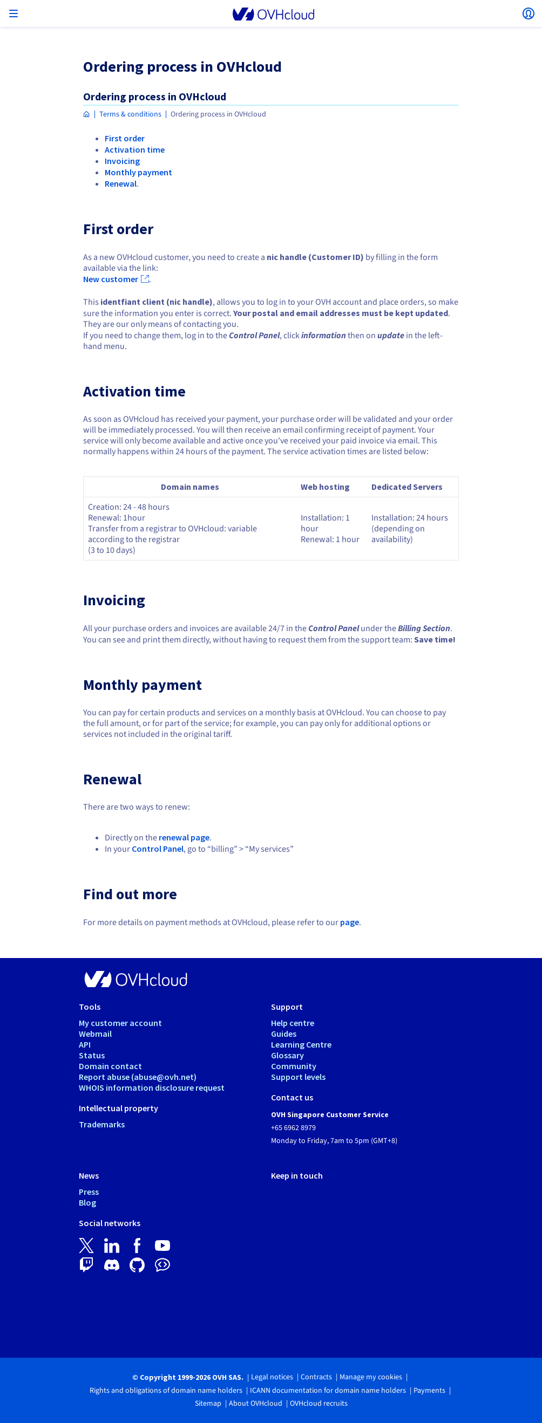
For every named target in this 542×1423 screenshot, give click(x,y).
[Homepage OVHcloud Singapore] (86, 114)
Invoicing (122, 160)
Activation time (135, 149)
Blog (87, 1202)
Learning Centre (301, 1044)
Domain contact (110, 1066)
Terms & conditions (130, 114)
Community (293, 1066)
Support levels (298, 1076)
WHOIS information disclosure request (152, 1087)
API (85, 1044)
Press (89, 1191)
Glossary (287, 1055)
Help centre (292, 1022)
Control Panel (158, 848)
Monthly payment (138, 172)
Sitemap (208, 1403)
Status (92, 1055)
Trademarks (102, 1124)
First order (125, 138)
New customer (110, 278)
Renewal (121, 183)
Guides (283, 1033)
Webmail (95, 1033)
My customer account (120, 1022)
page (349, 921)
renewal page (184, 837)
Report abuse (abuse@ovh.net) (138, 1076)
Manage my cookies (371, 1377)
